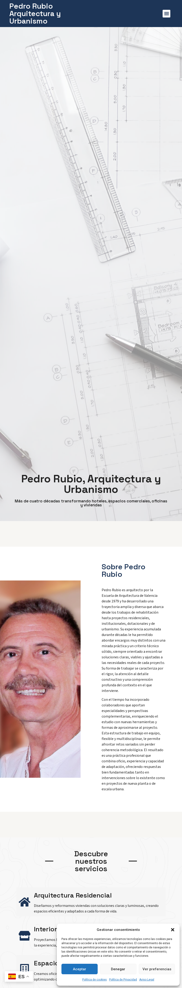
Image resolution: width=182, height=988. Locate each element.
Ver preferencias (157, 969)
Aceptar (79, 969)
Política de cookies (94, 979)
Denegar (118, 969)
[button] (172, 929)
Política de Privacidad (123, 979)
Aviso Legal (146, 979)
